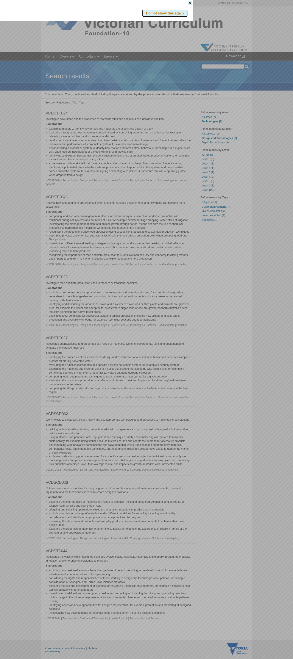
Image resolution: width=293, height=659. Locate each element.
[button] (239, 64)
